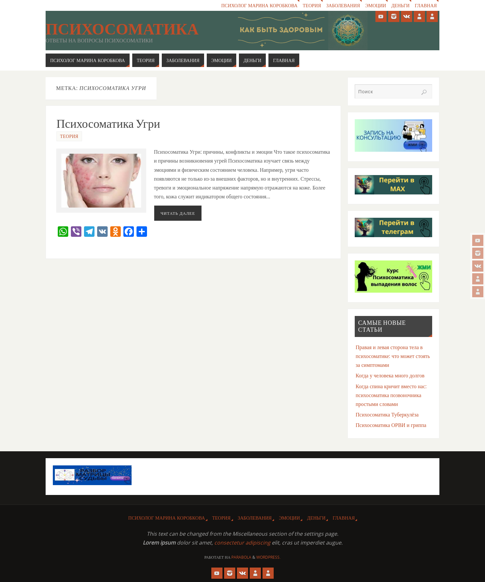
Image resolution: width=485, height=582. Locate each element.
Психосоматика (122, 29)
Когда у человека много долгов (390, 375)
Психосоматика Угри (108, 123)
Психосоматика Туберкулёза (387, 414)
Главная (426, 5)
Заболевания (342, 5)
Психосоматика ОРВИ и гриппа (391, 425)
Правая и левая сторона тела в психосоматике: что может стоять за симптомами (393, 356)
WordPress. (268, 557)
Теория (311, 5)
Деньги (400, 5)
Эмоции (375, 5)
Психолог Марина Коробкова (258, 5)
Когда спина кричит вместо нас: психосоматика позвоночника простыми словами (391, 395)
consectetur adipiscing (242, 542)
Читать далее (177, 213)
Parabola (241, 557)
